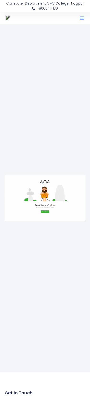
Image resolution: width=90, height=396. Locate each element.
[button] (81, 17)
